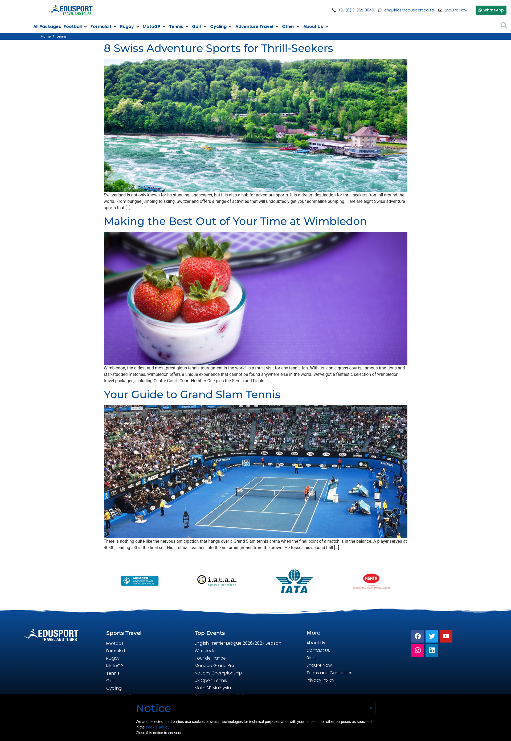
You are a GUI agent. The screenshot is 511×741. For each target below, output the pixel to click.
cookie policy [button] (158, 727)
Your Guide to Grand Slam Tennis (192, 394)
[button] (75, 26)
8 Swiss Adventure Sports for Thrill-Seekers (218, 48)
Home (46, 36)
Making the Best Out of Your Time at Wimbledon (235, 221)
